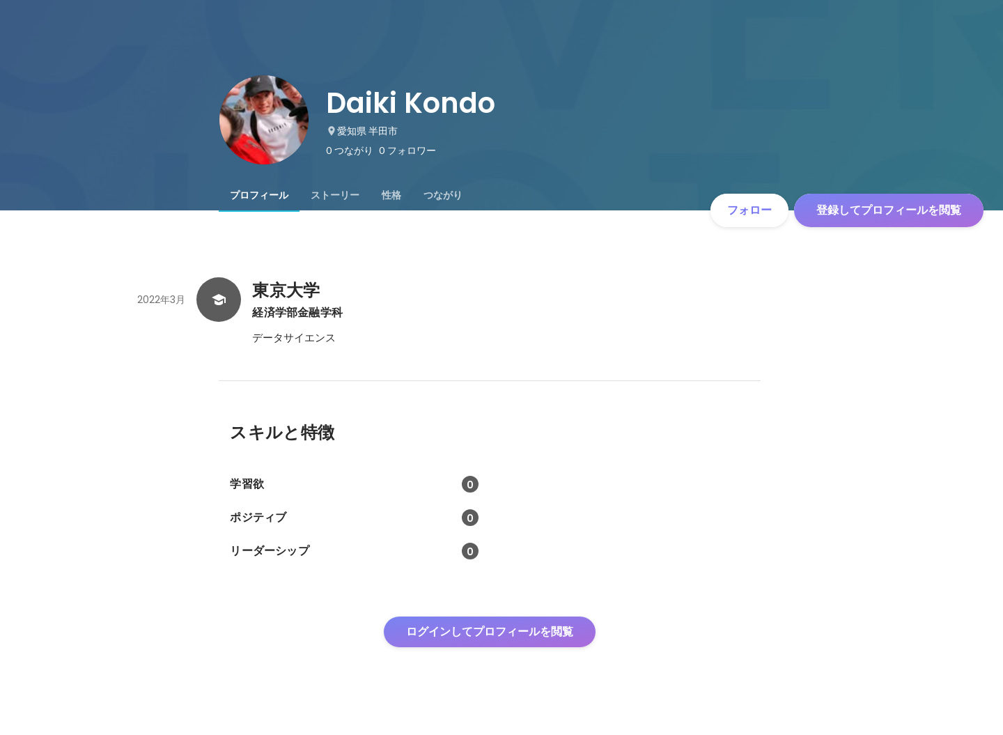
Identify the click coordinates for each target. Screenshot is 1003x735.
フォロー (749, 210)
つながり (442, 195)
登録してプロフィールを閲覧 (888, 210)
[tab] (259, 195)
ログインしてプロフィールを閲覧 (489, 632)
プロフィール (259, 195)
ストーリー (335, 195)
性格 (391, 195)
